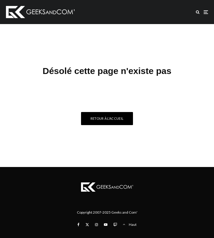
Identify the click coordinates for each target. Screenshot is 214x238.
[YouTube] (105, 224)
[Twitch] (115, 224)
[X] (87, 224)
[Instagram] (96, 224)
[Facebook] (78, 224)
